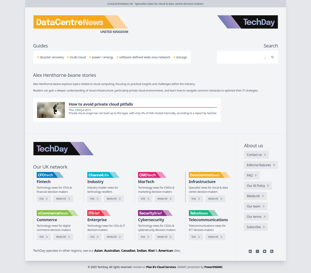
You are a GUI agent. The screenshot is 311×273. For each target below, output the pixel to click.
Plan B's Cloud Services (161, 267)
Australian (112, 250)
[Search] (243, 57)
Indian (142, 250)
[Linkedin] (250, 251)
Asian (98, 250)
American (165, 250)
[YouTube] (264, 251)
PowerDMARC (213, 267)
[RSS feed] (271, 251)
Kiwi (151, 250)
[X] (257, 251)
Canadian (128, 250)
